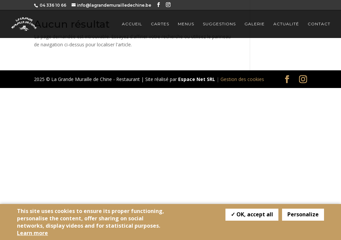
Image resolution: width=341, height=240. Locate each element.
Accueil (132, 24)
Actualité (286, 24)
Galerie (254, 24)
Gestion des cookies (242, 79)
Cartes (160, 24)
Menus (186, 24)
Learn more (32, 233)
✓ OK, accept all (252, 214)
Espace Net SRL (196, 79)
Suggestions (219, 24)
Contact (319, 24)
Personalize (303, 214)
